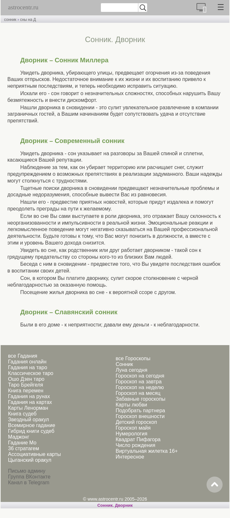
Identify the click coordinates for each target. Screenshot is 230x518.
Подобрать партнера (140, 410)
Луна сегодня (131, 370)
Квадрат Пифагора (138, 439)
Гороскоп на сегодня (140, 376)
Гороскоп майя (133, 428)
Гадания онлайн (27, 361)
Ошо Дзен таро (26, 379)
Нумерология (131, 433)
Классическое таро (30, 373)
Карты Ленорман (28, 408)
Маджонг (18, 437)
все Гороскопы (133, 358)
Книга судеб (22, 413)
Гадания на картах (30, 402)
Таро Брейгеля (25, 385)
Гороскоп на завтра (139, 381)
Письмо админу (26, 471)
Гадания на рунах (29, 396)
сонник (10, 19)
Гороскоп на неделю (140, 387)
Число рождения (135, 445)
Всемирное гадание (31, 425)
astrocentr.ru (23, 7)
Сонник (124, 364)
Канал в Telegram (28, 482)
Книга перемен (25, 390)
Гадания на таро (27, 367)
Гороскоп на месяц (138, 393)
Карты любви (131, 404)
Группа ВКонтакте (29, 476)
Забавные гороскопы (140, 399)
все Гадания (22, 356)
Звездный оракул (28, 419)
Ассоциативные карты (34, 454)
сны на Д (28, 19)
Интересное (130, 457)
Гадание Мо (22, 442)
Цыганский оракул (29, 460)
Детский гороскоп (136, 422)
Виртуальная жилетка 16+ (147, 451)
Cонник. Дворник (115, 505)
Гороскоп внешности (140, 416)
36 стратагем (23, 448)
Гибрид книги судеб (31, 431)
